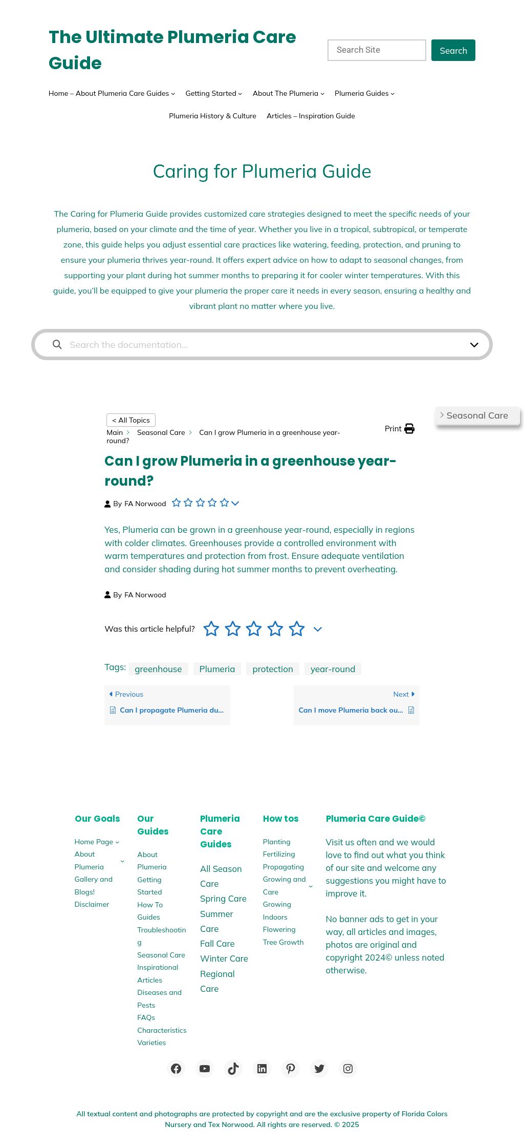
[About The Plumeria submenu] (322, 93)
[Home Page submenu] (117, 842)
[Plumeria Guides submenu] (392, 93)
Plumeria (217, 668)
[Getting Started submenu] (240, 93)
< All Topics (131, 420)
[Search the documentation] (57, 344)
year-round (333, 668)
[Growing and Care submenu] (311, 886)
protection (272, 668)
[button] (399, 429)
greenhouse (158, 668)
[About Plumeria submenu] (122, 861)
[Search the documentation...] (255, 344)
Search (453, 50)
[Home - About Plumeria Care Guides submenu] (173, 93)
